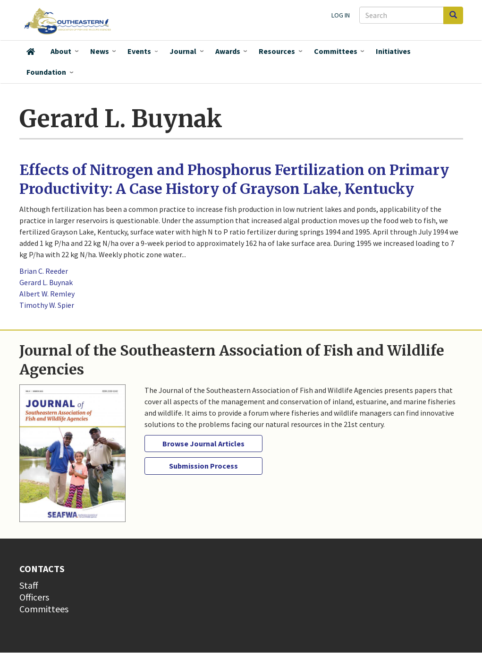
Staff (28, 585)
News (99, 51)
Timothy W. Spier (46, 305)
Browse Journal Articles (203, 443)
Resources (277, 51)
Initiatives (393, 51)
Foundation (46, 72)
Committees (335, 51)
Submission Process (203, 465)
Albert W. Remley (47, 293)
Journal (182, 51)
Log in (340, 15)
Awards (227, 51)
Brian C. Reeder (43, 271)
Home (30, 51)
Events (139, 51)
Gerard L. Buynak (46, 282)
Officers (34, 597)
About (61, 51)
